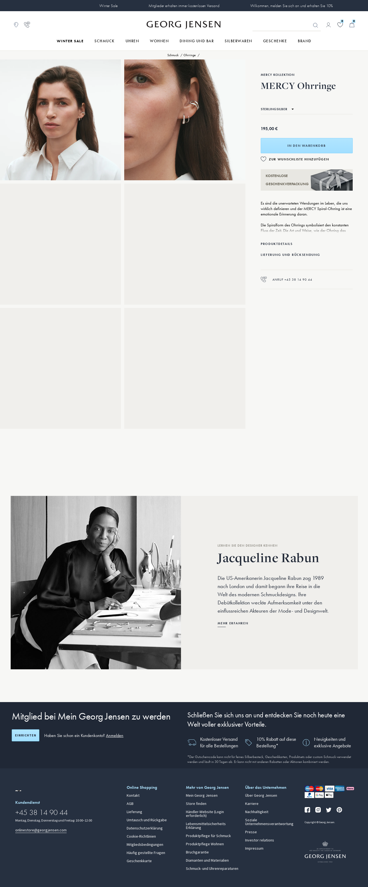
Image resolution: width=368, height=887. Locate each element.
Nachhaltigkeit (256, 812)
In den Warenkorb (306, 145)
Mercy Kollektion (278, 75)
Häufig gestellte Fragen (146, 853)
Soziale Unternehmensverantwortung (269, 822)
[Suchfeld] (287, 25)
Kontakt (133, 796)
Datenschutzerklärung (145, 828)
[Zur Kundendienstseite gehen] (27, 24)
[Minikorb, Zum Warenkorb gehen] (352, 25)
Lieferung (134, 812)
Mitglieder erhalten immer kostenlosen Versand (184, 5)
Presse (251, 832)
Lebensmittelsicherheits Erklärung (206, 826)
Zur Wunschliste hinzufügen (299, 159)
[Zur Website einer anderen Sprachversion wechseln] (18, 790)
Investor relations (259, 840)
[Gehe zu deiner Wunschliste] (340, 25)
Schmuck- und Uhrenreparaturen (212, 869)
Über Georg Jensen (261, 796)
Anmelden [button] (114, 735)
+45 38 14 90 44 (41, 812)
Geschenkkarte (139, 861)
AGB (130, 804)
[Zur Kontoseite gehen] (328, 25)
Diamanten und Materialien (207, 860)
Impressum (254, 848)
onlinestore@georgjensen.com (41, 830)
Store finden (196, 804)
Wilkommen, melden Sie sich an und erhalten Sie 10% (291, 5)
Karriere (252, 804)
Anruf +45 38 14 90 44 (286, 279)
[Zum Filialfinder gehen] (16, 24)
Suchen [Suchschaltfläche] (315, 25)
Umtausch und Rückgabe (147, 820)
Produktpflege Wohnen (205, 844)
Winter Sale (108, 5)
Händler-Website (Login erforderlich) (205, 814)
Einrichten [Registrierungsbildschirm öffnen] (25, 735)
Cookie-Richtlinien (141, 836)
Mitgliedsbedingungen (145, 845)
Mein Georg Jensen (202, 796)
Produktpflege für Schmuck (208, 836)
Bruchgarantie (197, 852)
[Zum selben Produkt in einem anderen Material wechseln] (277, 109)
